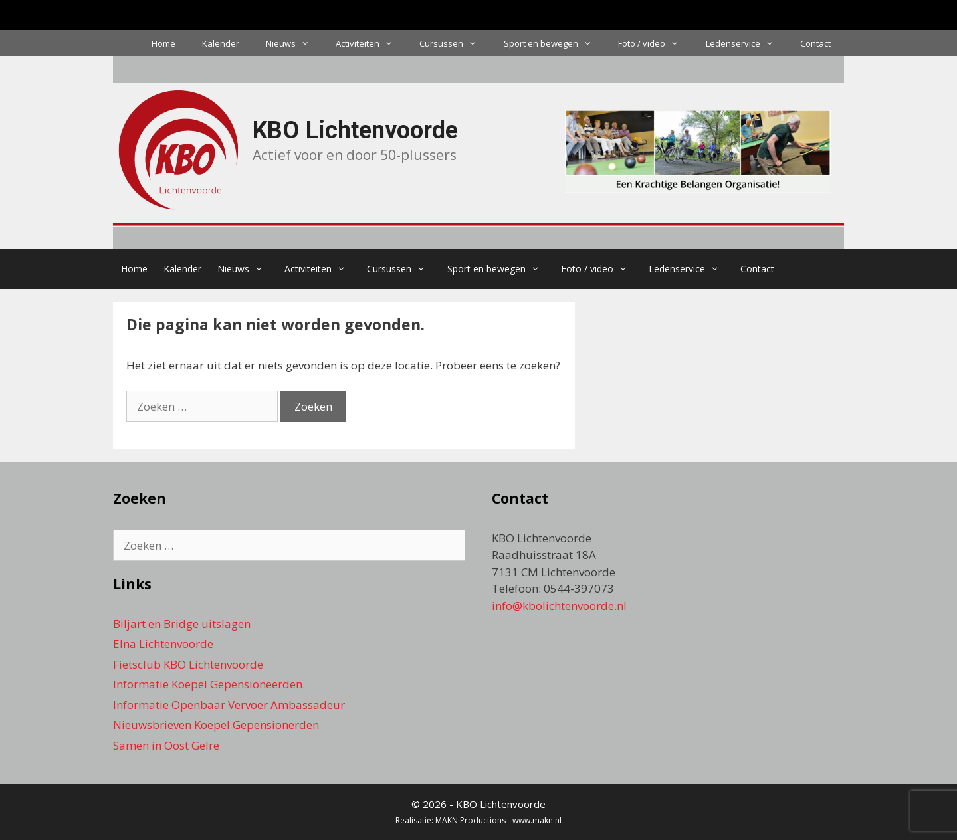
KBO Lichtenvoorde (355, 130)
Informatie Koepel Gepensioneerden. (209, 684)
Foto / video (655, 43)
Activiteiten (371, 43)
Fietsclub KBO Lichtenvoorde (188, 664)
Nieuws (294, 43)
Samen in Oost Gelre (166, 745)
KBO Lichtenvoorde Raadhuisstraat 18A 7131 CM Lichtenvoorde (553, 554)
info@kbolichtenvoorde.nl (559, 605)
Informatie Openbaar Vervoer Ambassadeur (229, 704)
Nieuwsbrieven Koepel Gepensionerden (216, 724)
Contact (815, 43)
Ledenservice (746, 43)
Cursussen (454, 43)
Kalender (220, 43)
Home (163, 43)
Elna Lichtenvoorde (163, 643)
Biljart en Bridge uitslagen (182, 623)
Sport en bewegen (554, 43)
